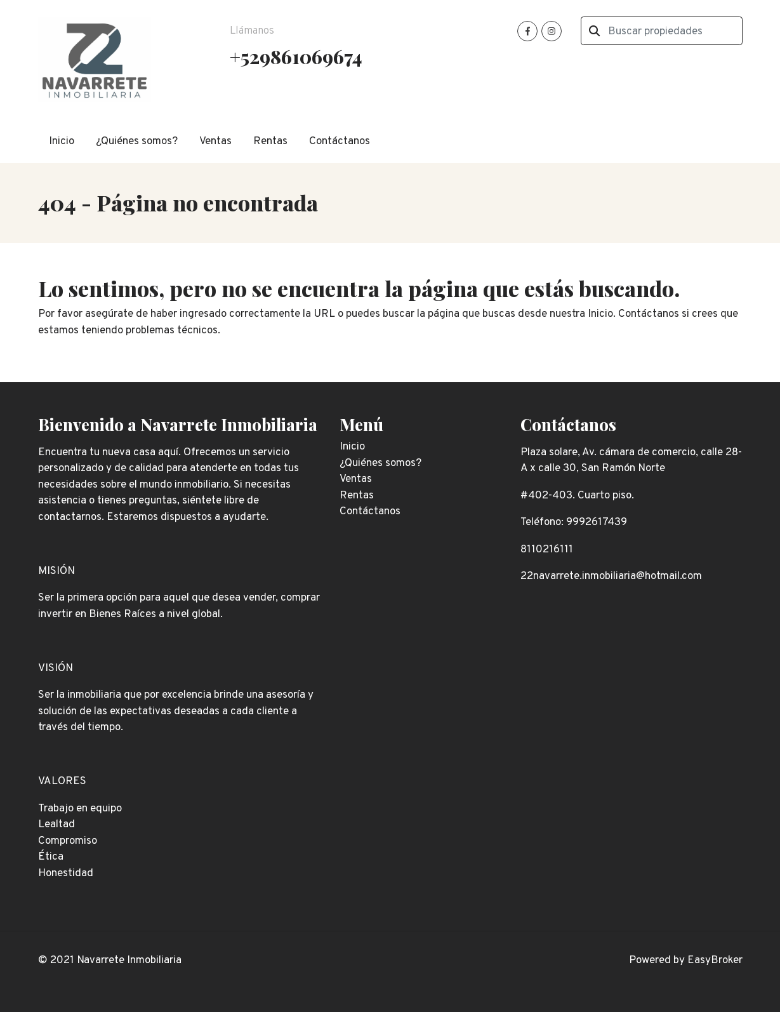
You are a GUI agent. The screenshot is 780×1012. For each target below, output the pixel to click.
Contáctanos (339, 142)
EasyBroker (715, 961)
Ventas (215, 142)
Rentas (270, 142)
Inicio (61, 142)
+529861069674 (296, 56)
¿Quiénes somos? (137, 142)
